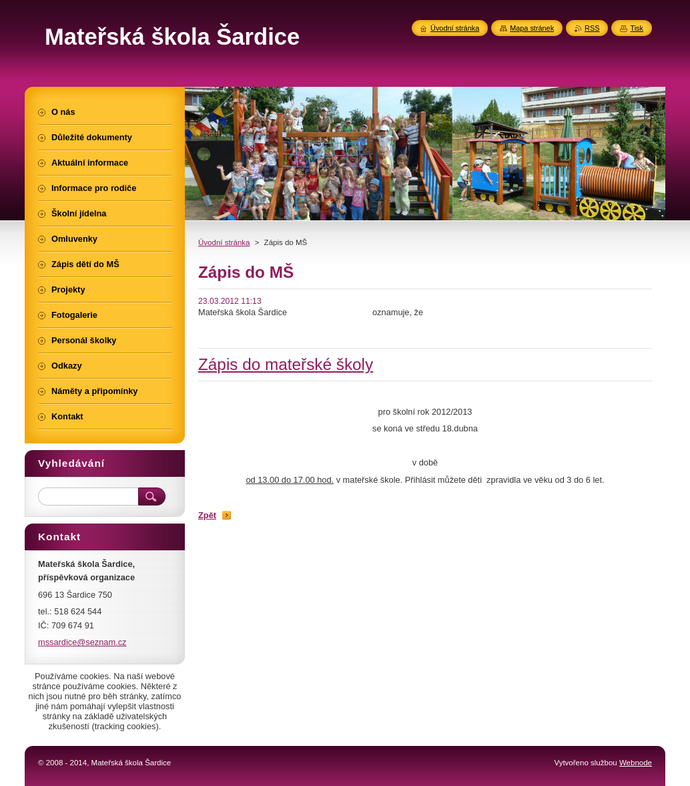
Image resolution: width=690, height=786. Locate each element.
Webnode (635, 763)
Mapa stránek (532, 28)
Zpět (207, 515)
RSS (592, 28)
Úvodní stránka (224, 242)
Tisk (636, 28)
